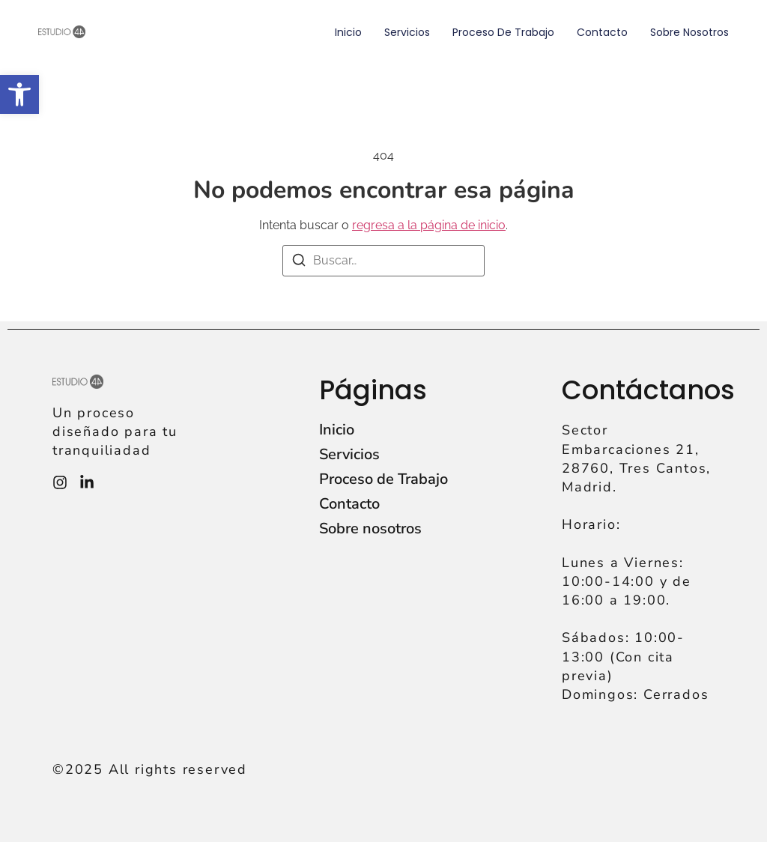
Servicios (407, 32)
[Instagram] (59, 482)
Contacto (602, 32)
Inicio (348, 32)
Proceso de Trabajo (503, 32)
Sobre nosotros (689, 32)
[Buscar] (298, 262)
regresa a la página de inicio (429, 225)
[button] (19, 94)
